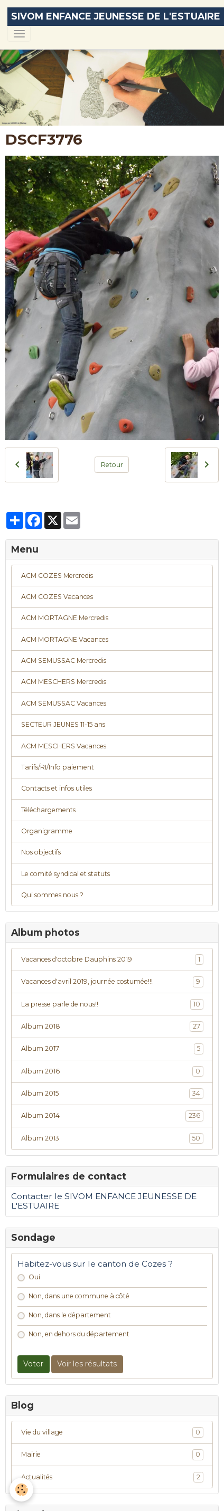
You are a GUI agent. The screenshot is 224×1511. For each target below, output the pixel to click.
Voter (33, 1364)
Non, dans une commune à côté (79, 1296)
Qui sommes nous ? (52, 895)
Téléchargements (48, 810)
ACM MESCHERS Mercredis (63, 682)
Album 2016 (112, 1071)
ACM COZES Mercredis (57, 575)
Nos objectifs (41, 852)
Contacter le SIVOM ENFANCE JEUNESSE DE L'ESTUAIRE (104, 1201)
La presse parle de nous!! (112, 1004)
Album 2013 (112, 1138)
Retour (112, 465)
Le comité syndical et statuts (65, 874)
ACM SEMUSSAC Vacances (63, 703)
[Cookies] (21, 1490)
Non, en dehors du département (79, 1334)
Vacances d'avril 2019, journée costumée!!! (112, 981)
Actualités (112, 1477)
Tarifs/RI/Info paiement (57, 767)
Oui (34, 1277)
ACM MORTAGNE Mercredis (64, 618)
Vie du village (112, 1432)
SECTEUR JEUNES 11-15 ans (63, 724)
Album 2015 (112, 1093)
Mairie (112, 1454)
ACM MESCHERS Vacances (63, 746)
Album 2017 (112, 1048)
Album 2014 (112, 1115)
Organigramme (46, 831)
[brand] (115, 16)
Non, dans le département (70, 1315)
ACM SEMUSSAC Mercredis (63, 660)
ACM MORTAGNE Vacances (64, 639)
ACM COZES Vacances (57, 597)
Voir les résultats (87, 1364)
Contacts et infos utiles (56, 788)
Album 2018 (112, 1026)
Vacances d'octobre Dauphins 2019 (112, 959)
